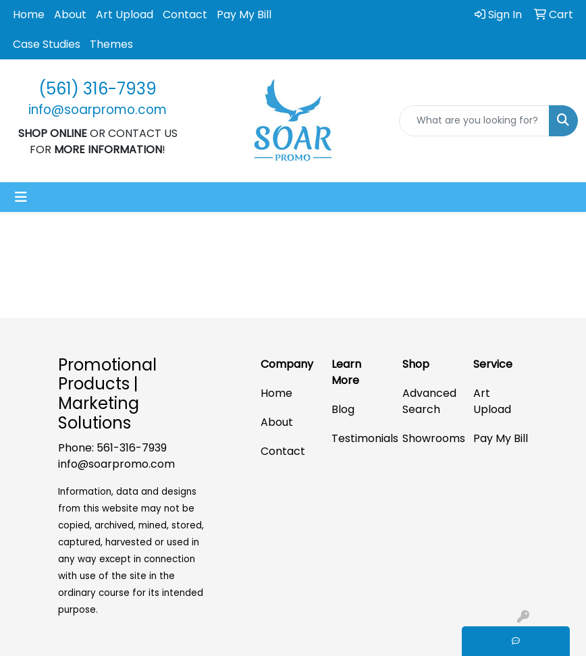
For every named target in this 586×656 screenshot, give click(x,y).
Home (29, 14)
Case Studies (46, 44)
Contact (185, 14)
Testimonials (358, 438)
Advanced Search (429, 401)
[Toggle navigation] (21, 197)
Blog (342, 409)
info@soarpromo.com (116, 464)
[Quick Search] (474, 120)
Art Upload (124, 14)
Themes (111, 44)
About (70, 14)
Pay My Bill (244, 14)
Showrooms (429, 438)
